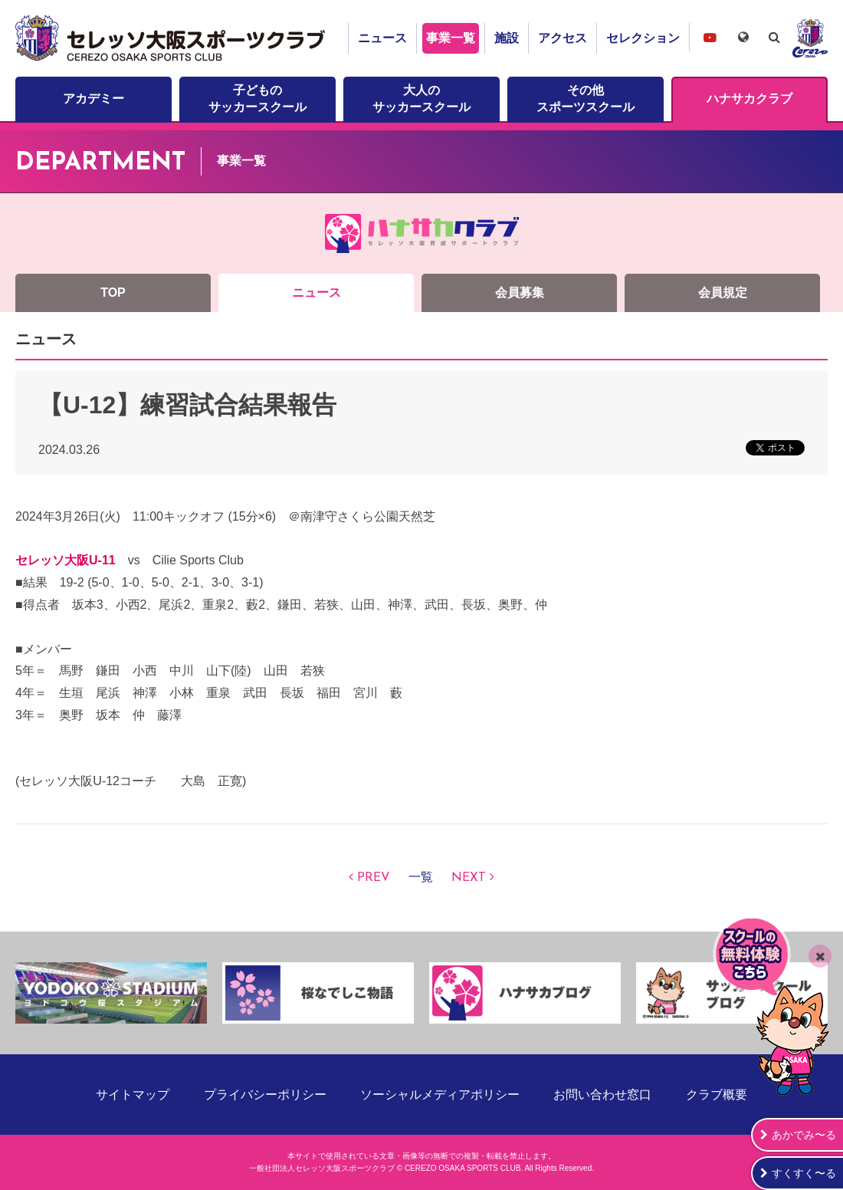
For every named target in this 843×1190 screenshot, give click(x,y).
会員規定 (722, 292)
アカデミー (93, 98)
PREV (373, 878)
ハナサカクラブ (749, 98)
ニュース (382, 37)
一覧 (420, 878)
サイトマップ (132, 1094)
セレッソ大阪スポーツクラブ (172, 38)
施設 (506, 37)
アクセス (562, 37)
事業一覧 (450, 37)
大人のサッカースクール (421, 98)
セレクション (643, 37)
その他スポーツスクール (585, 98)
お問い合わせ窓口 (602, 1094)
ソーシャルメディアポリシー (440, 1094)
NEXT (468, 878)
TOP (113, 292)
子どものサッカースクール (257, 98)
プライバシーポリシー (265, 1094)
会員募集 (519, 292)
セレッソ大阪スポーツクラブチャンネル (709, 37)
